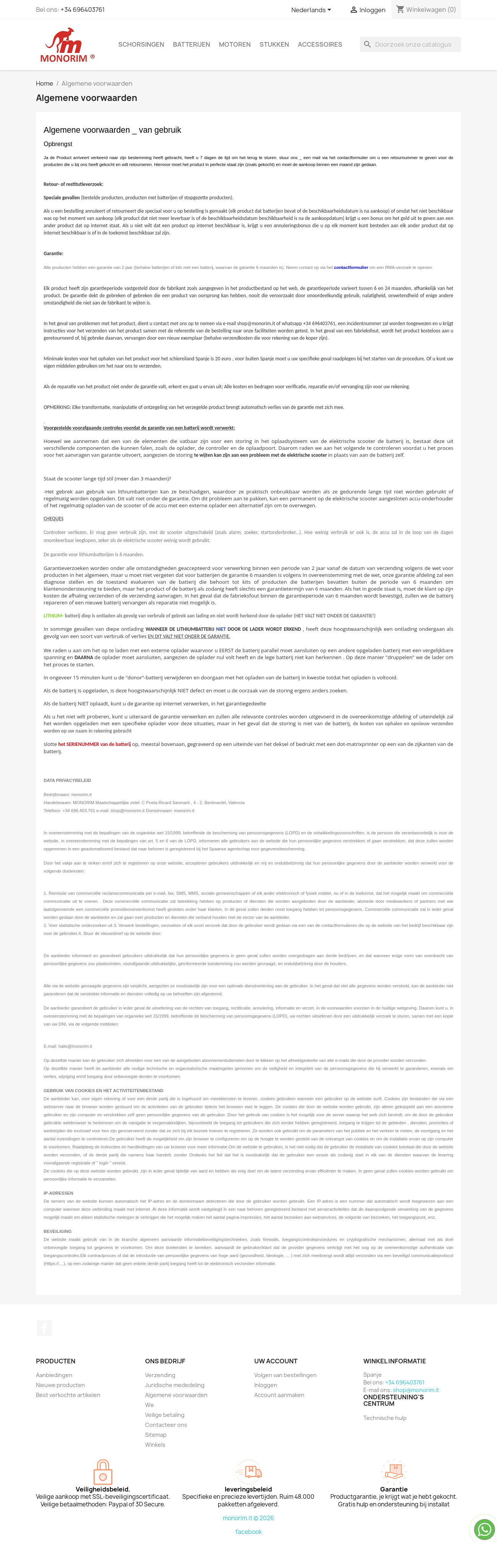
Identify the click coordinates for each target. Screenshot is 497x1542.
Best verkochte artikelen (68, 1395)
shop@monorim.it (416, 1390)
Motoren (235, 44)
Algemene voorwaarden (176, 1395)
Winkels (155, 1444)
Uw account (276, 1361)
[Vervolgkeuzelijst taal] (312, 10)
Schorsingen (141, 44)
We (149, 1404)
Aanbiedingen (54, 1375)
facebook (248, 1532)
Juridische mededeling (174, 1385)
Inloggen (265, 1385)
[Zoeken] (410, 44)
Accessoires (320, 44)
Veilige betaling (165, 1414)
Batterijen (191, 44)
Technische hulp (385, 1418)
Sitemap (156, 1434)
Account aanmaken (279, 1395)
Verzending (160, 1375)
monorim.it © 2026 (248, 1518)
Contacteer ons (166, 1424)
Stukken (274, 44)
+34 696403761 (82, 9)
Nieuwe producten (60, 1385)
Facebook (44, 1328)
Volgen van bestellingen (285, 1375)
